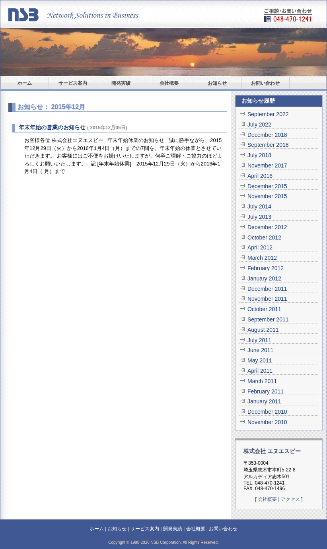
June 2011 (260, 350)
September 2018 (268, 145)
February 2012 (265, 268)
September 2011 (268, 319)
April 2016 (259, 176)
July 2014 (259, 206)
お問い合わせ (265, 83)
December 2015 (267, 186)
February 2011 (265, 391)
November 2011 (267, 299)
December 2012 (267, 227)
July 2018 (259, 155)
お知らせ (217, 83)
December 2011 (267, 289)
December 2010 (267, 412)
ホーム (25, 83)
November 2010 (267, 422)
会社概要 (169, 83)
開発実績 (120, 83)
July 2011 (259, 340)
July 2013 (259, 217)
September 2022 (268, 114)
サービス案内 (72, 83)
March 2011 (262, 381)
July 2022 (259, 124)
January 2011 (264, 401)
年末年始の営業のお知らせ (52, 127)
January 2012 (264, 278)
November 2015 (267, 196)
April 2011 (259, 371)
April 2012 (259, 247)
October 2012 (264, 237)
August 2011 (263, 330)
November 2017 (267, 165)
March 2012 (262, 258)
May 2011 (259, 360)
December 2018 (267, 135)
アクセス (290, 499)
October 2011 (264, 309)
